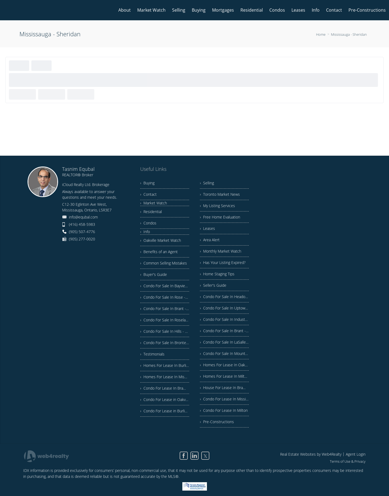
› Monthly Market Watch (220, 251)
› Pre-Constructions (217, 421)
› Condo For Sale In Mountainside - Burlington (224, 353)
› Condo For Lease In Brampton (164, 388)
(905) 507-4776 (82, 231)
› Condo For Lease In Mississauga (224, 399)
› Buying (147, 182)
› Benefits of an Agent (159, 251)
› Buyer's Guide (153, 274)
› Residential (151, 211)
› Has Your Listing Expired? (223, 262)
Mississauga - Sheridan (349, 34)
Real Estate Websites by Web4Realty (310, 454)
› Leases (207, 228)
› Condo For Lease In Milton (224, 410)
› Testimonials (152, 354)
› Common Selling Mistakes (163, 263)
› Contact (148, 194)
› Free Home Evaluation (220, 217)
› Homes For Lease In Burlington (164, 365)
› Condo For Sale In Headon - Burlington (224, 296)
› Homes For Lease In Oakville (224, 364)
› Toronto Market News (220, 194)
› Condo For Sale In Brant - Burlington (164, 308)
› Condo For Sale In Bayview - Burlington (164, 285)
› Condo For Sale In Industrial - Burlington (224, 319)
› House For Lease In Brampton (224, 387)
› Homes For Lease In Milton (224, 376)
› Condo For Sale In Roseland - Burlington (164, 319)
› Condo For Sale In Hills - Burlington (164, 331)
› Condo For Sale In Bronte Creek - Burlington (164, 342)
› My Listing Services (217, 205)
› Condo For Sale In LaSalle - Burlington (224, 342)
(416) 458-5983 (82, 224)
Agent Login (355, 454)
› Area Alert (210, 239)
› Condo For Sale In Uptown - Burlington (224, 308)
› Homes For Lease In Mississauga (164, 376)
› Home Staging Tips (217, 273)
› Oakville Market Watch (160, 240)
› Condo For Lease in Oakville (164, 399)
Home (321, 34)
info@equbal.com (83, 217)
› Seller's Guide (213, 285)
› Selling (207, 182)
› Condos (148, 223)
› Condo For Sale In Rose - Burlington (164, 297)
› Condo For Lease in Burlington (164, 410)
